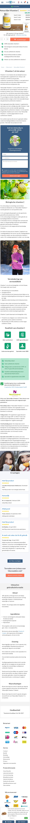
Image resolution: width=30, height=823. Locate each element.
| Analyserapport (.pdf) (15, 387)
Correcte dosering (8, 775)
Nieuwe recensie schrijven (15, 575)
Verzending (16, 6)
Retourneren (6, 759)
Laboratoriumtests (8, 773)
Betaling (5, 755)
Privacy (5, 761)
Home (2, 67)
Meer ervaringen (15, 561)
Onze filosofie (7, 771)
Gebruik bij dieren (8, 779)
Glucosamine (6, 785)
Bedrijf (5, 753)
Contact (5, 751)
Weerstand (9, 67)
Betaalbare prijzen (8, 777)
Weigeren (12, 818)
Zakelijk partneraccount (9, 783)
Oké (26, 818)
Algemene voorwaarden (9, 763)
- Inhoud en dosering (21, 35)
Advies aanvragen (15, 176)
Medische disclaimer (8, 781)
